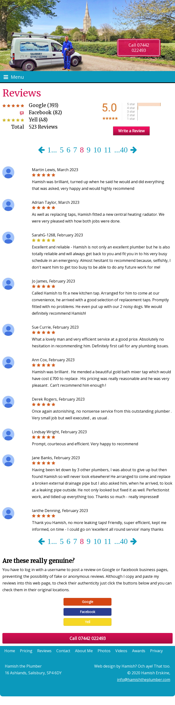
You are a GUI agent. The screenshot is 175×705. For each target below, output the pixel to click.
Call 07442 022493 (138, 47)
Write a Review (131, 130)
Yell (87, 622)
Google (87, 601)
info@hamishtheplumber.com (143, 679)
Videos (121, 650)
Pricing (26, 650)
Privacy (156, 650)
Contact (63, 650)
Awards (138, 650)
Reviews (44, 650)
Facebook (87, 611)
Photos (104, 650)
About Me (84, 650)
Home (9, 650)
